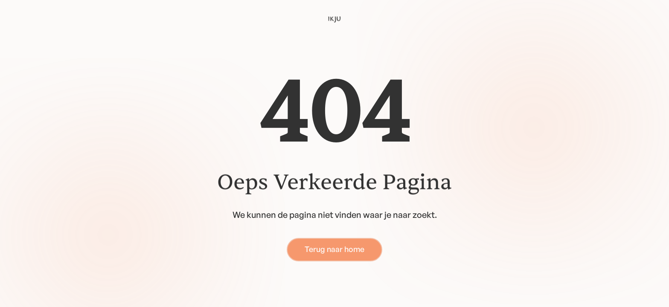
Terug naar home (334, 249)
